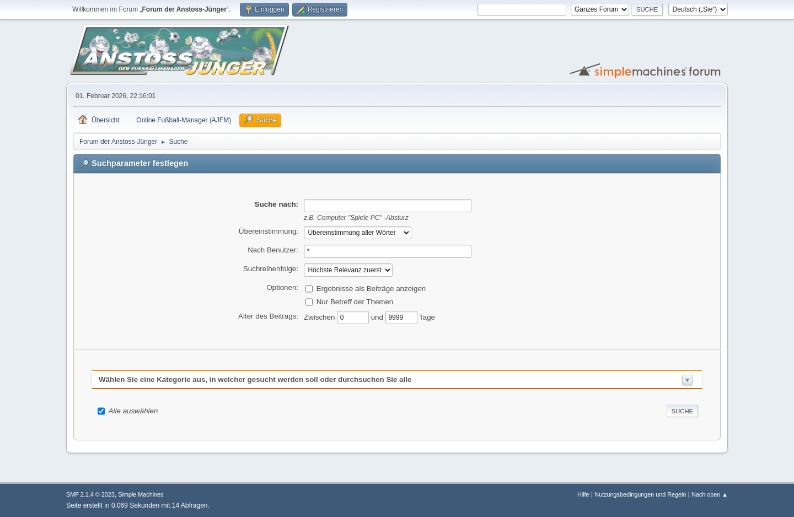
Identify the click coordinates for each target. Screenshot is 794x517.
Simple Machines (140, 494)
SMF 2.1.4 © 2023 (90, 494)
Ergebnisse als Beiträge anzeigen (371, 288)
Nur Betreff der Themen (355, 301)
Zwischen (320, 317)
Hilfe (583, 494)
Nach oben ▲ (709, 494)
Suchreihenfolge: (270, 269)
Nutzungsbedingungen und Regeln (640, 494)
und (378, 317)
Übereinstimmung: (268, 231)
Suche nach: (276, 204)
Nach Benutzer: (273, 250)
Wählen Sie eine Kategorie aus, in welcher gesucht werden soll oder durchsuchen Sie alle (255, 379)
